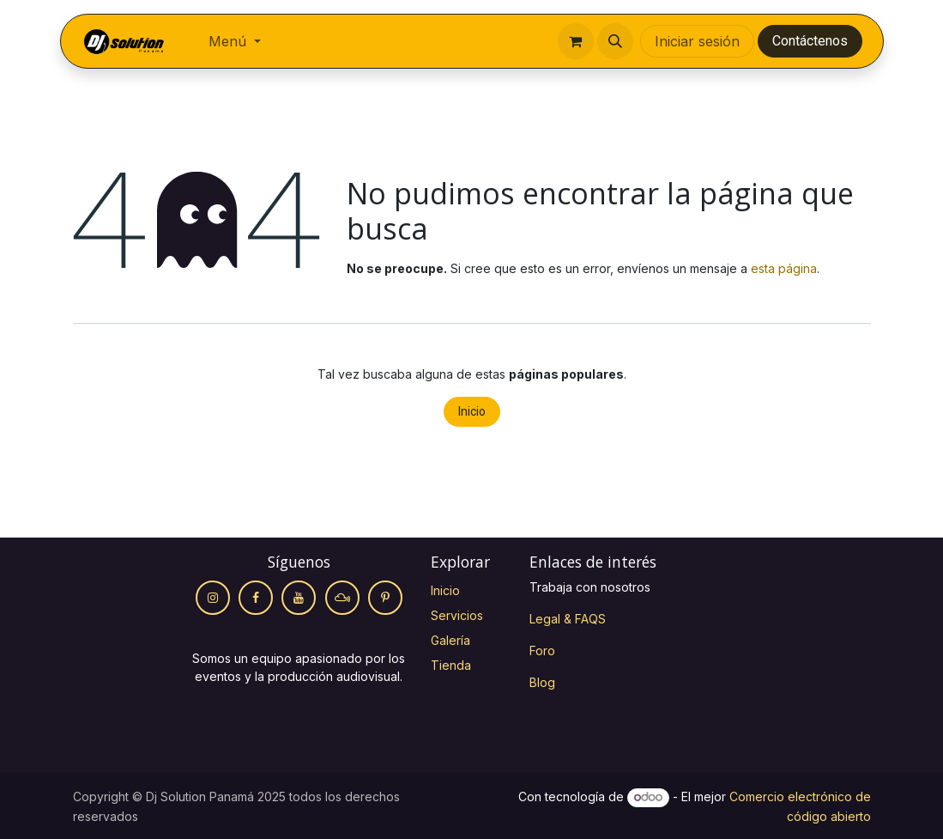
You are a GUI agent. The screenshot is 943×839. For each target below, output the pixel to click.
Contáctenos (810, 41)
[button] (615, 41)
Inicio (472, 411)
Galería (450, 640)
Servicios (457, 615)
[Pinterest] (385, 598)
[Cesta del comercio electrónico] (576, 41)
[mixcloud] (342, 598)
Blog (542, 682)
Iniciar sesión (697, 41)
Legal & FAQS (567, 618)
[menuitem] (234, 41)
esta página (784, 268)
